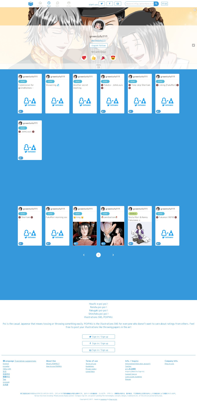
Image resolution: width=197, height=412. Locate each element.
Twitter (128, 366)
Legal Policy (90, 371)
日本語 (5, 384)
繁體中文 (6, 376)
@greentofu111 (98, 40)
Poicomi (128, 379)
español (6, 366)
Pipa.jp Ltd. (169, 363)
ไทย (4, 379)
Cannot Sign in (131, 374)
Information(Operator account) (138, 363)
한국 (4, 371)
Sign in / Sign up (98, 336)
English (6, 363)
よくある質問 (130, 369)
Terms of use (91, 363)
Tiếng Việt (7, 369)
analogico (104, 399)
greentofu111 (98, 36)
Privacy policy (91, 369)
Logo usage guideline (133, 376)
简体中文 (6, 374)
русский (6, 382)
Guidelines (90, 366)
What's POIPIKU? (52, 363)
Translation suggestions (25, 361)
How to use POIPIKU (54, 366)
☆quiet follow (98, 45)
